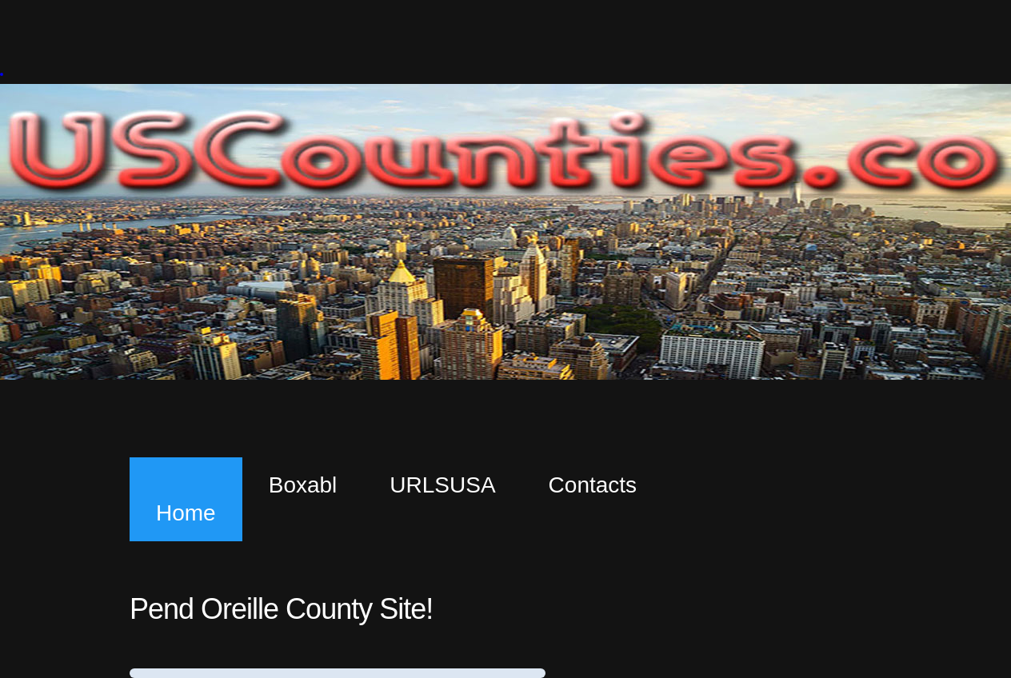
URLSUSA (442, 485)
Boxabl (303, 485)
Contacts (593, 485)
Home (186, 513)
